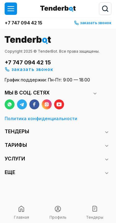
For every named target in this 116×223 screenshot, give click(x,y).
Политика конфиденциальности (41, 118)
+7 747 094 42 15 (23, 22)
